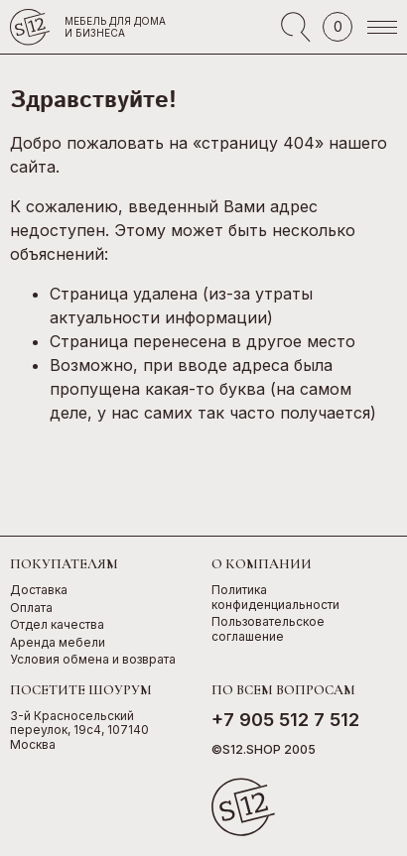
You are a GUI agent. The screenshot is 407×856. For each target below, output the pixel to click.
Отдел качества (57, 625)
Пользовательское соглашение (268, 629)
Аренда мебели (57, 643)
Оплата (31, 608)
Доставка (39, 590)
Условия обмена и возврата (93, 660)
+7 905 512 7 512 (285, 719)
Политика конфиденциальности (275, 597)
